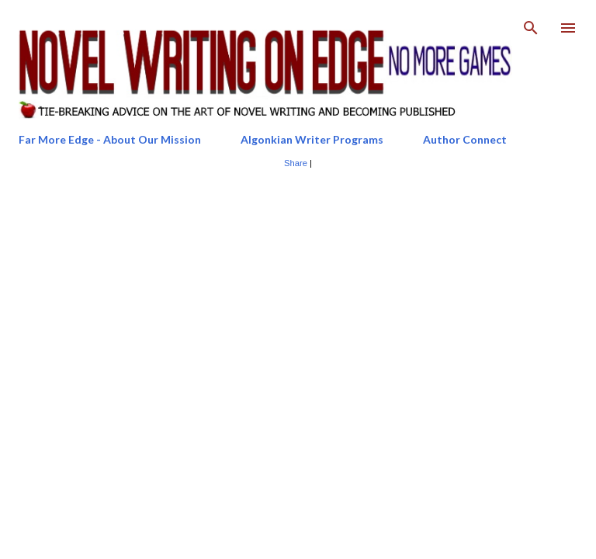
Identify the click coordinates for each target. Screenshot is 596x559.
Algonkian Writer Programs (312, 139)
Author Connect (465, 139)
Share (295, 163)
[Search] (531, 28)
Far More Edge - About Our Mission (110, 139)
